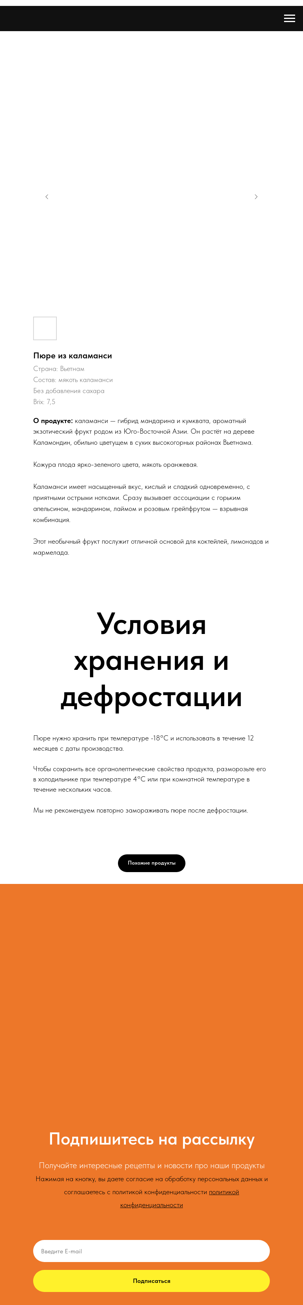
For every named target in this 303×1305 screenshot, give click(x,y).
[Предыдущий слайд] (47, 197)
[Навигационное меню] (289, 18)
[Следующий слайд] (256, 197)
